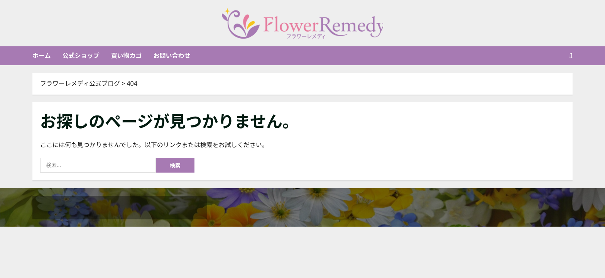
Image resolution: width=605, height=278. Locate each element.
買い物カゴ (126, 55)
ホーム (41, 55)
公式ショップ (81, 55)
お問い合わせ (172, 55)
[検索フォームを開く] (571, 55)
